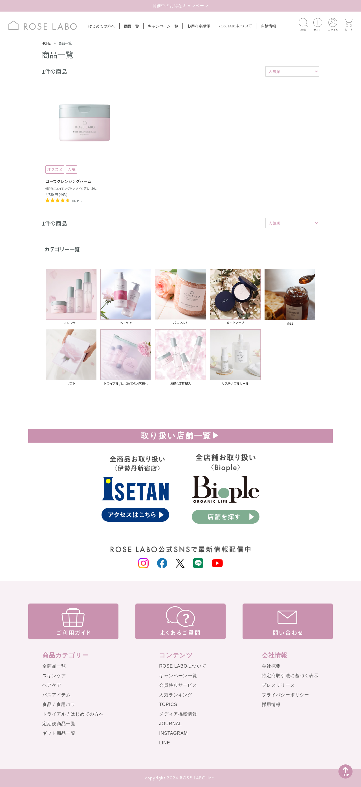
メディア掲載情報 (178, 714)
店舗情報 (268, 26)
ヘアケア (51, 685)
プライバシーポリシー (285, 694)
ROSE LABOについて (182, 666)
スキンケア (54, 675)
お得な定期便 (198, 26)
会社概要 (271, 666)
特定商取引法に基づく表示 (290, 675)
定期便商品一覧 (59, 723)
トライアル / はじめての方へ (73, 714)
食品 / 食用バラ (58, 704)
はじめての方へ (101, 26)
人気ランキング (175, 694)
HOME (46, 43)
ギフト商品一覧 (59, 733)
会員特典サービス (178, 685)
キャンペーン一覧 (163, 26)
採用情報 (271, 704)
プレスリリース (278, 685)
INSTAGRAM (173, 733)
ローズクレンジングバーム (68, 181)
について (235, 26)
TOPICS (168, 704)
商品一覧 (131, 26)
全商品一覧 (54, 666)
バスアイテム (56, 694)
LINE (164, 742)
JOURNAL (170, 723)
